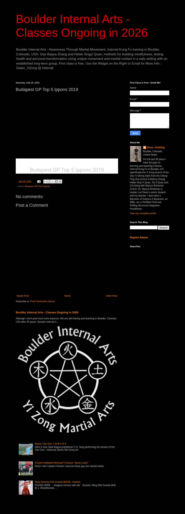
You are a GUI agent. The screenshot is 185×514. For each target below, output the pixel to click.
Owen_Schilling (156, 147)
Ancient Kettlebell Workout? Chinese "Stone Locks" (61, 462)
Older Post (111, 296)
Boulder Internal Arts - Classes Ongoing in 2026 (47, 312)
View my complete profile (143, 213)
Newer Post (23, 296)
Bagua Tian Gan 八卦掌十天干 (51, 443)
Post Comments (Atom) (42, 301)
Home (67, 296)
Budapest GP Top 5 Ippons (37, 186)
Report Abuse (139, 237)
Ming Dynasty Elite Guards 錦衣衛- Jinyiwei (57, 482)
